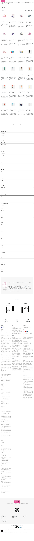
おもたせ (2, 250)
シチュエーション (3, 195)
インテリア (2, 169)
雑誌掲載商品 (3, 207)
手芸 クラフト (3, 157)
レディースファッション (4, 167)
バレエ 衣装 (2, 135)
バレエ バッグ (3, 142)
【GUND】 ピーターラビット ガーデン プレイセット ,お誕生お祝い (12, 58)
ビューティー (3, 153)
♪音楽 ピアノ (2, 212)
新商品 (2, 215)
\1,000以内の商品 (3, 188)
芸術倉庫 (2, 210)
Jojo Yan (2, 202)
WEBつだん (2, 183)
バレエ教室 (2, 245)
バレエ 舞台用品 (3, 137)
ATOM (13, 525)
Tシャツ (2, 266)
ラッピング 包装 (3, 176)
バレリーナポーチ (3, 144)
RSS (12, 525)
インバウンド (3, 178)
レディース (2, 255)
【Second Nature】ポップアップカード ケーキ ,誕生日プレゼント (29, 40)
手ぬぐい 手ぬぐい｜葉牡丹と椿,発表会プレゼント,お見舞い (4, 93)
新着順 (31, 10)
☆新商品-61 (2, 220)
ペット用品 (2, 181)
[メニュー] (33, 1)
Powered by (17, 534)
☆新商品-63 (2, 225)
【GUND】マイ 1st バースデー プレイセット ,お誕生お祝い (21, 58)
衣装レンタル (3, 186)
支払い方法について (3, 526)
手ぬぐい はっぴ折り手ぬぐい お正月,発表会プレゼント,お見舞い (21, 110)
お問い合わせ (23, 525)
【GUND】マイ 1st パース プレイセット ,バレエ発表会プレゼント (4, 58)
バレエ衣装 (2, 268)
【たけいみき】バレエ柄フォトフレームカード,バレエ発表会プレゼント (12, 22)
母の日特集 (2, 279)
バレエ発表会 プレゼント (4, 131)
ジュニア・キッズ (3, 258)
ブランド (2, 200)
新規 (1, 242)
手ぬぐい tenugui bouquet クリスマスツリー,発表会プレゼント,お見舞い (29, 75)
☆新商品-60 (2, 217)
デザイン (2, 276)
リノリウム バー (3, 133)
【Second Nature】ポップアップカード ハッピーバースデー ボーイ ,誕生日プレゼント (29, 22)
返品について (2, 525)
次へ (20, 124)
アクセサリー (3, 155)
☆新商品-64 (2, 228)
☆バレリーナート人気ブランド (5, 205)
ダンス (2, 263)
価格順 (29, 10)
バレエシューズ (3, 146)
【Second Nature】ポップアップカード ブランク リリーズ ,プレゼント (12, 40)
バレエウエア (3, 148)
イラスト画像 (3, 191)
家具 (1, 171)
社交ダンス (2, 162)
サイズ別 (2, 193)
